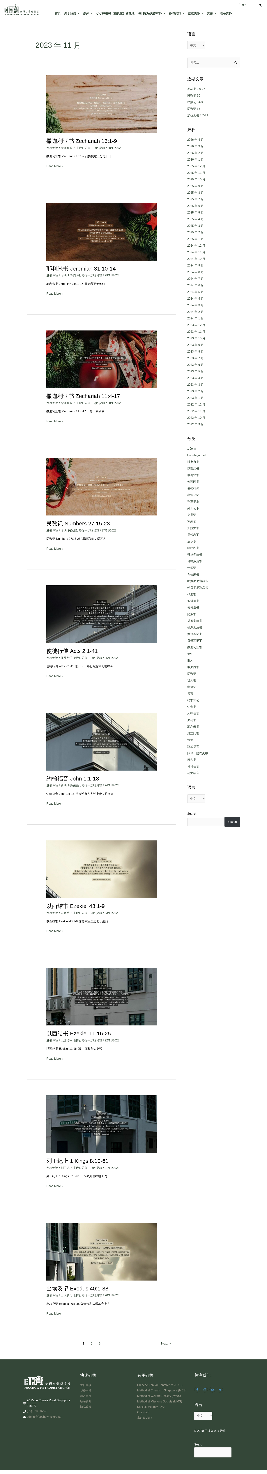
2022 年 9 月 (195, 424)
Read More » (54, 165)
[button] (71, 13)
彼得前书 (193, 600)
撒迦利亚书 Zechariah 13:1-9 (81, 141)
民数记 (72, 529)
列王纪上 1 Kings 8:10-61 (77, 1160)
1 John (191, 448)
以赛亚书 (193, 475)
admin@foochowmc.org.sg (44, 1415)
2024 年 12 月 (196, 245)
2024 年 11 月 (196, 252)
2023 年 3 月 (195, 384)
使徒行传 (67, 657)
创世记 (191, 514)
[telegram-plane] (220, 1388)
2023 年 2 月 (195, 391)
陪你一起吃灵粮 (94, 147)
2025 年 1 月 (195, 239)
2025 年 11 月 (196, 173)
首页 (58, 13)
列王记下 (193, 508)
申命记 (191, 687)
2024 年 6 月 (195, 285)
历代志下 (193, 534)
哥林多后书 (194, 561)
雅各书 (191, 759)
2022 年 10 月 (196, 417)
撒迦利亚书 (68, 147)
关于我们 (71, 13)
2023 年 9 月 (195, 345)
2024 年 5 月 (195, 292)
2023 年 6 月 (195, 365)
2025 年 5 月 (195, 212)
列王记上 (67, 1166)
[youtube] (212, 1388)
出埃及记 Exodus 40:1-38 (77, 1287)
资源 (211, 13)
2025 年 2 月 (195, 232)
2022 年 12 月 (196, 404)
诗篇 (190, 740)
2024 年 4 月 (195, 298)
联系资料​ (226, 13)
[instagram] (205, 1388)
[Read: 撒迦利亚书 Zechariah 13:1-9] (101, 104)
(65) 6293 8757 (37, 1409)
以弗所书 (193, 461)
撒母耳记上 (194, 634)
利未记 (191, 521)
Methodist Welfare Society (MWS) (159, 1400)
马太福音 (193, 773)
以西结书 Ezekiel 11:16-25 (78, 1033)
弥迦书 (191, 594)
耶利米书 (74, 275)
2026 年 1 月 (195, 159)
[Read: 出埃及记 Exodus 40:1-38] (101, 1250)
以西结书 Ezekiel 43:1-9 (75, 905)
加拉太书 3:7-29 (197, 115)
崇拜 (88, 13)
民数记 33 (193, 109)
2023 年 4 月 (195, 378)
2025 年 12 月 (196, 166)
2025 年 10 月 (196, 179)
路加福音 (193, 746)
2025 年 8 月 (195, 192)
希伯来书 (193, 574)
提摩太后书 (194, 627)
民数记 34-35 (195, 102)
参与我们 (176, 13)
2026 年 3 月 (195, 146)
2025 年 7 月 (195, 199)
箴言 (190, 693)
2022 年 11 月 (196, 411)
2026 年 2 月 (195, 153)
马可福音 (193, 766)
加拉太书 (193, 528)
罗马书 (191, 720)
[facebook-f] (197, 1388)
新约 (77, 657)
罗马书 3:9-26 (196, 89)
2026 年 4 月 (195, 139)
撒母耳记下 (194, 640)
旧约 (80, 147)
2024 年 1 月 (195, 318)
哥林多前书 (194, 554)
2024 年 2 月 (195, 312)
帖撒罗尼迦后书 (197, 587)
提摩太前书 (194, 620)
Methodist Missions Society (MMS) (159, 1405)
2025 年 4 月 (195, 219)
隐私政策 (86, 1405)
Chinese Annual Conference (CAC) (160, 1383)
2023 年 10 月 (196, 338)
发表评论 (52, 147)
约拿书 (191, 706)
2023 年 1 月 (195, 398)
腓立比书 (193, 733)
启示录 (191, 541)
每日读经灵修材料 (151, 13)
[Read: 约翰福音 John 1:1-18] (101, 740)
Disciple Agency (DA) (151, 1411)
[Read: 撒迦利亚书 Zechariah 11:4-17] (101, 358)
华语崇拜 (86, 1389)
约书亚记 (193, 700)
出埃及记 (67, 1294)
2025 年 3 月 (195, 225)
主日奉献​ (86, 1383)
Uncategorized (196, 455)
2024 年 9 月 (195, 265)
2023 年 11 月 (196, 331)
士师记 (191, 567)
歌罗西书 (193, 667)
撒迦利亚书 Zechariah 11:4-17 (83, 396)
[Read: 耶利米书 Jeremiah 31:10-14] (101, 231)
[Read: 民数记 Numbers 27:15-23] (101, 486)
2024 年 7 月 (195, 278)
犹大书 (191, 680)
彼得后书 (193, 607)
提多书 (191, 614)
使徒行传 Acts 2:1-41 (72, 651)
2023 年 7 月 (195, 358)
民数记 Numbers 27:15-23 (78, 523)
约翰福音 (74, 784)
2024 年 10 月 (196, 259)
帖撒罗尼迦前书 (197, 581)
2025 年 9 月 (195, 186)
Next (166, 1342)
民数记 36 (193, 95)
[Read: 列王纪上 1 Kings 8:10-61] (101, 1122)
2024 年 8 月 (195, 272)
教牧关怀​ (195, 13)
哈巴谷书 (193, 548)
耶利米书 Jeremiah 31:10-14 (81, 268)
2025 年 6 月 (195, 206)
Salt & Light (144, 1421)
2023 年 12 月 (196, 325)
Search (192, 813)
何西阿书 (193, 481)
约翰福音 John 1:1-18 (72, 778)
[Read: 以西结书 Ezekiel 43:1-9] (101, 868)
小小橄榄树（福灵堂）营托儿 (115, 13)
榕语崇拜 (86, 1394)
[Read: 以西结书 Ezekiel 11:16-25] (101, 995)
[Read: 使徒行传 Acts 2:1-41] (101, 613)
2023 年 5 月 (195, 371)
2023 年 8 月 (195, 351)
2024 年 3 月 (195, 305)
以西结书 (67, 912)
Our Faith (143, 1416)
